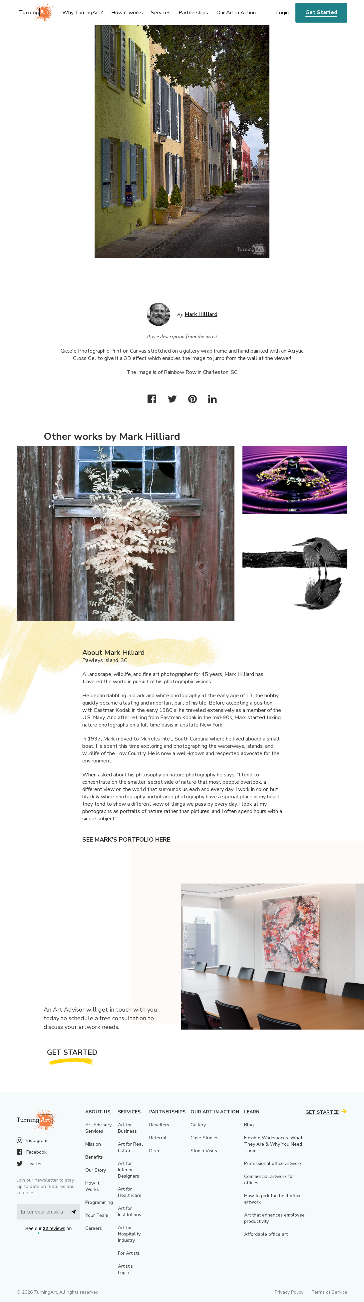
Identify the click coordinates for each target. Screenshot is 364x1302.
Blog (249, 1125)
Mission (93, 1144)
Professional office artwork (273, 1163)
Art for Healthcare (130, 1192)
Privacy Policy (289, 1292)
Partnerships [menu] (193, 12)
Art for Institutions (129, 1211)
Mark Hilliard (201, 314)
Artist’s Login (125, 1269)
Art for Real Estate (130, 1147)
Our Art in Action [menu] (236, 12)
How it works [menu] (127, 12)
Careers (93, 1228)
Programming (99, 1202)
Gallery (198, 1125)
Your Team (96, 1215)
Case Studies (204, 1138)
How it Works (92, 1186)
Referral (158, 1138)
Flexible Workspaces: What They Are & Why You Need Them (273, 1144)
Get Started (321, 12)
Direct (155, 1151)
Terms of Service (329, 1292)
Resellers (159, 1125)
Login (282, 12)
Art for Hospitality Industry (129, 1233)
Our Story (95, 1170)
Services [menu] (161, 12)
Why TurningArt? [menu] (82, 12)
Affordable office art (266, 1234)
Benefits (94, 1157)
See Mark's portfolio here (126, 840)
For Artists (129, 1253)
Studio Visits (203, 1151)
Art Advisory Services (98, 1128)
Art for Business (127, 1128)
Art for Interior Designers (128, 1169)
